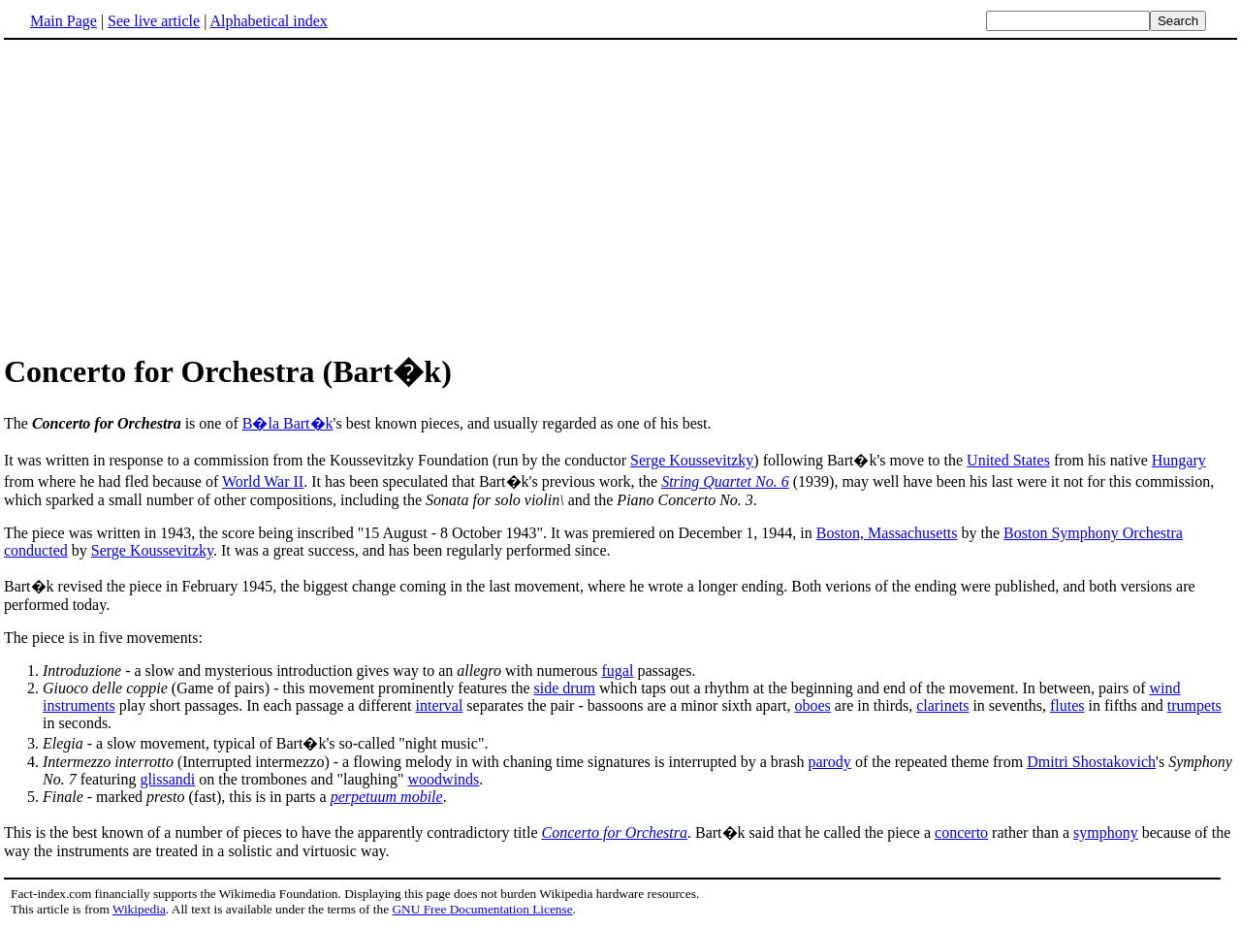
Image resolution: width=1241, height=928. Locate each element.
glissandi (167, 779)
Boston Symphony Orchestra (1093, 533)
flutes (1067, 705)
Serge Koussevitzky (691, 460)
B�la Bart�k (288, 423)
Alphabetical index (268, 21)
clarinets (942, 705)
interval (438, 705)
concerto (961, 832)
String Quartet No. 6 (725, 481)
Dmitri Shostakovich (1091, 761)
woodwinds (444, 779)
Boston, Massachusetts (887, 533)
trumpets (1194, 705)
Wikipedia (139, 909)
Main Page (63, 21)
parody (829, 761)
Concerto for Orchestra (615, 832)
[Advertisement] (167, 193)
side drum (565, 688)
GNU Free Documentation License (482, 909)
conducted (36, 550)
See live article (154, 21)
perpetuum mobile (387, 796)
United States (1008, 460)
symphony (1105, 832)
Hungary (1179, 460)
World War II (262, 481)
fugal (618, 670)
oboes (812, 705)
